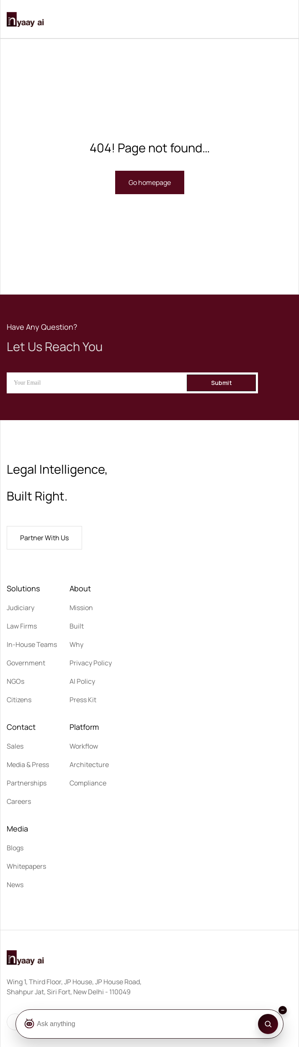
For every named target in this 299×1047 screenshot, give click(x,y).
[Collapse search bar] (282, 1010)
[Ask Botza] (139, 1024)
